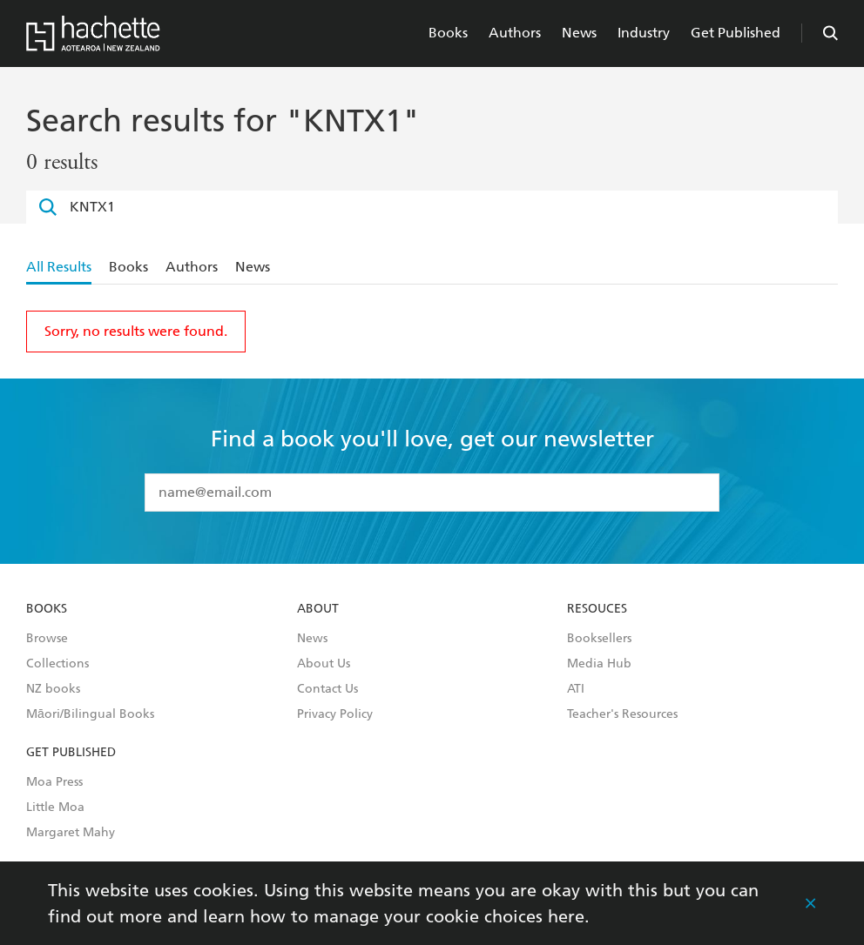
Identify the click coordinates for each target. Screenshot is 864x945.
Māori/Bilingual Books (90, 714)
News (579, 32)
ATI (575, 689)
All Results (58, 266)
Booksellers (599, 639)
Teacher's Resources (622, 714)
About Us (323, 664)
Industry (644, 32)
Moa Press (54, 782)
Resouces (597, 609)
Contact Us (327, 689)
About (318, 609)
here (566, 916)
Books (448, 32)
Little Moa (55, 807)
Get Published (735, 32)
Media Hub (599, 664)
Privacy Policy (335, 714)
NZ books (53, 689)
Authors (515, 32)
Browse (47, 639)
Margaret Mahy (70, 833)
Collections (57, 664)
